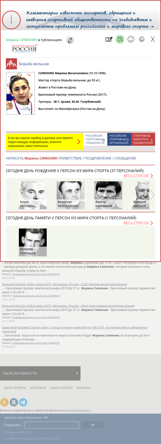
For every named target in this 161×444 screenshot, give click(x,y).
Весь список (136, 177)
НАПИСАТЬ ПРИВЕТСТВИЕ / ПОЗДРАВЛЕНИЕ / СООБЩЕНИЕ (71, 160)
